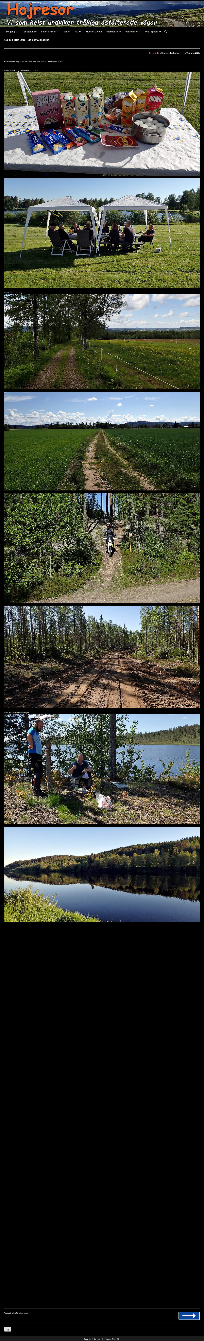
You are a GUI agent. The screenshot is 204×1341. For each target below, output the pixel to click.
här (155, 53)
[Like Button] (7, 1329)
